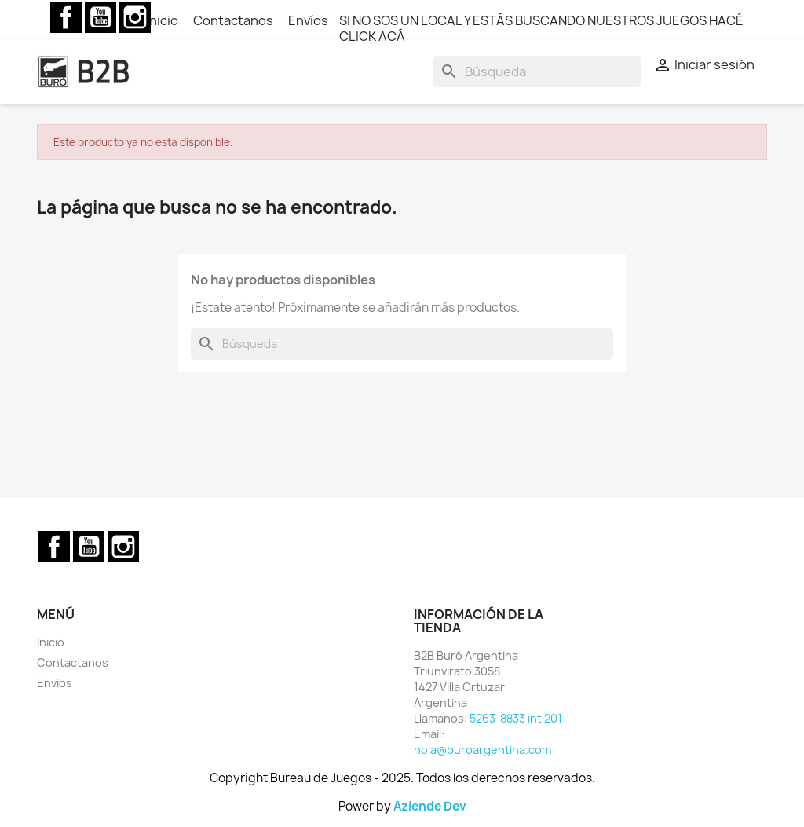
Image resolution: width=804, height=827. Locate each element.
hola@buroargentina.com (482, 749)
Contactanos (234, 20)
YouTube (100, 17)
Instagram (135, 17)
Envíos (308, 20)
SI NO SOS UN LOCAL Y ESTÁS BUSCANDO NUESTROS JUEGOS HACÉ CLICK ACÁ (541, 28)
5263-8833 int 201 (516, 718)
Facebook (66, 17)
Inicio (163, 20)
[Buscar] (537, 71)
